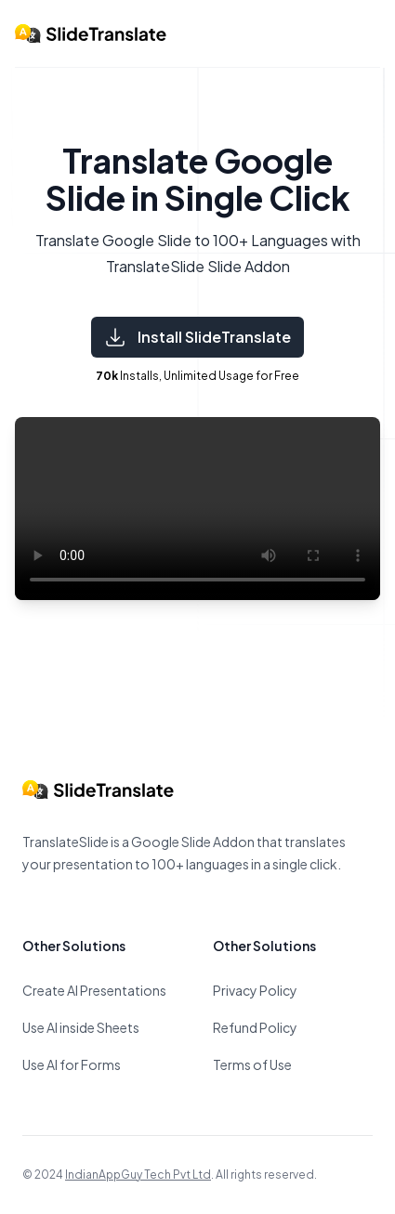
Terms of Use (252, 1064)
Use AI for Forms (71, 1064)
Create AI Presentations (94, 990)
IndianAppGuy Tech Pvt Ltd (138, 1174)
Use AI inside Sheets (80, 1027)
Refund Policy (255, 1027)
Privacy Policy (255, 990)
